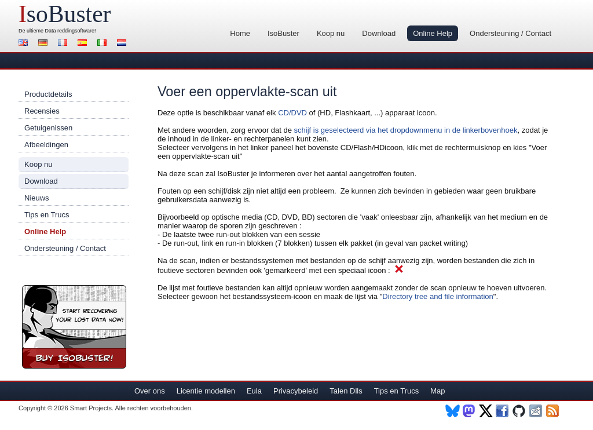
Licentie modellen (206, 391)
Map (437, 391)
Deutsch (44, 43)
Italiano (103, 43)
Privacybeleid (295, 391)
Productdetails (48, 94)
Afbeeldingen (46, 144)
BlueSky (452, 411)
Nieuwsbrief (536, 411)
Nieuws (36, 198)
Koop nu (331, 33)
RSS (553, 411)
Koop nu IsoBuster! (74, 327)
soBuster (65, 14)
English (25, 43)
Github (520, 411)
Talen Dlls (346, 391)
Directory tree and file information (437, 296)
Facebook (503, 411)
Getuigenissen (48, 127)
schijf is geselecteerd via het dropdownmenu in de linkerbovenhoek (406, 130)
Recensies (42, 111)
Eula (254, 391)
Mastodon (469, 411)
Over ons (149, 391)
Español (84, 43)
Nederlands (123, 43)
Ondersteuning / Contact (510, 33)
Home (240, 33)
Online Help (432, 33)
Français (64, 43)
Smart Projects (91, 408)
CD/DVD (292, 112)
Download (379, 33)
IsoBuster (283, 33)
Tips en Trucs (46, 214)
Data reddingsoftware (70, 31)
